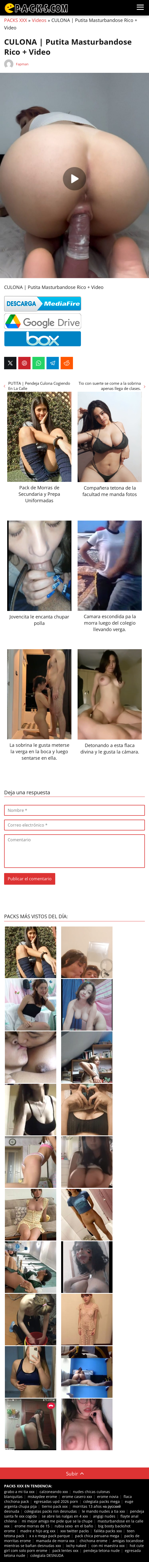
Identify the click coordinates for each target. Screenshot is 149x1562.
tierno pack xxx (55, 1506)
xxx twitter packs (74, 1530)
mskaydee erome (42, 1496)
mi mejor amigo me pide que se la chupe (57, 1521)
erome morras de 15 (32, 1526)
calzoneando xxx (54, 1491)
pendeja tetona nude (101, 1550)
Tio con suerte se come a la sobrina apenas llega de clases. (110, 386)
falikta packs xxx (108, 1530)
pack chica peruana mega (97, 1535)
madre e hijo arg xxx (37, 1530)
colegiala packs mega (101, 1501)
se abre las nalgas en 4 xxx (65, 1516)
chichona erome (93, 1540)
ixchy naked (76, 1545)
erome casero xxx (77, 1496)
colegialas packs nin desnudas (50, 1511)
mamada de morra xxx (55, 1540)
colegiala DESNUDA (46, 1555)
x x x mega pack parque (49, 1535)
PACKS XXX (15, 20)
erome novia (107, 1496)
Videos (39, 20)
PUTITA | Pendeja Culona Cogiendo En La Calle (39, 386)
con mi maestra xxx (108, 1545)
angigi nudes (104, 1516)
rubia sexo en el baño (74, 1526)
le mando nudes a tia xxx (103, 1511)
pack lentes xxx (65, 1550)
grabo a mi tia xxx (19, 1491)
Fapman (22, 64)
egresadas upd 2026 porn (56, 1501)
